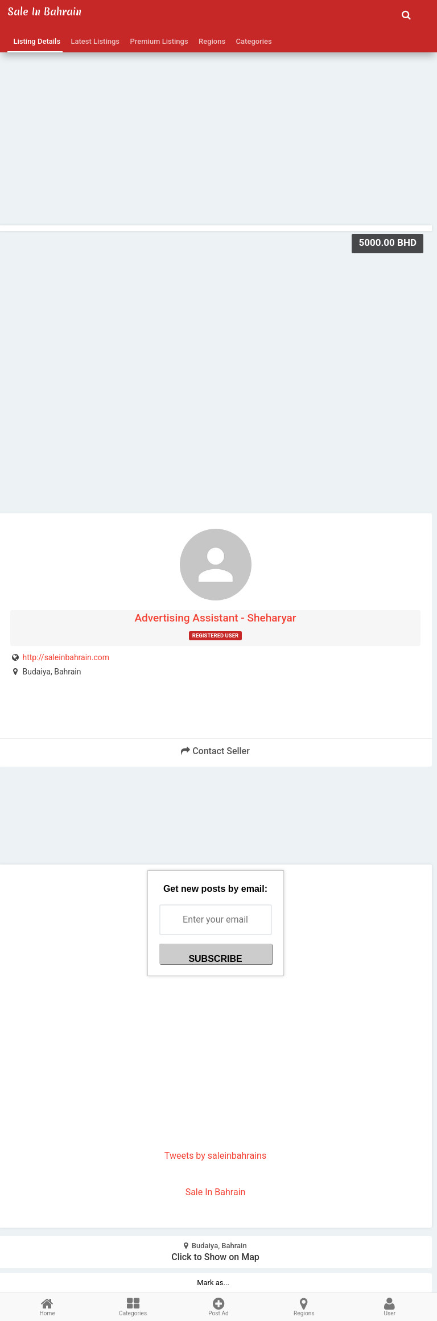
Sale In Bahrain (215, 1192)
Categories (252, 41)
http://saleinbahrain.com (65, 657)
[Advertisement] (215, 114)
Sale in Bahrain (44, 12)
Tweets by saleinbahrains (215, 1155)
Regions (210, 41)
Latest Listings (93, 41)
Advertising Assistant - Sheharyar (215, 617)
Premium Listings (157, 41)
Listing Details (35, 41)
